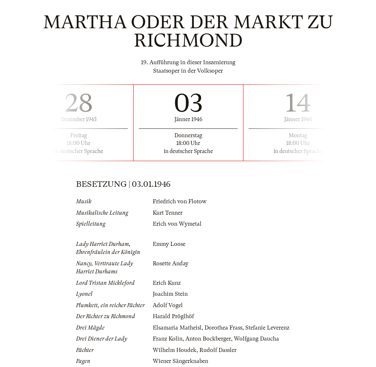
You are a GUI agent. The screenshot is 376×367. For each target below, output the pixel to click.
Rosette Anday (170, 263)
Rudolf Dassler (217, 350)
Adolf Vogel (168, 305)
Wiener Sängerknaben (180, 361)
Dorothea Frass (223, 327)
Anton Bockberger (208, 338)
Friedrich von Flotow (179, 201)
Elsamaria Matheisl (177, 327)
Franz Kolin (167, 338)
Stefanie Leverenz (267, 327)
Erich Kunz (167, 283)
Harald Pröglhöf (173, 316)
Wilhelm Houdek (174, 350)
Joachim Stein (170, 294)
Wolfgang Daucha (256, 338)
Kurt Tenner (167, 213)
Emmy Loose (169, 244)
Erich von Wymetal (177, 224)
